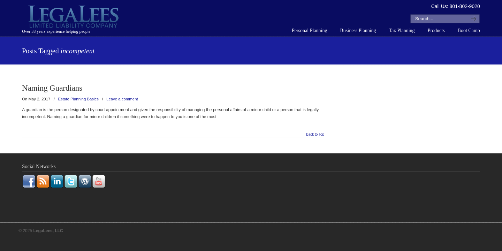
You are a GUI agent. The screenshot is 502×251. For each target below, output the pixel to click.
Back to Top (315, 134)
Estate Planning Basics (78, 99)
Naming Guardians (52, 88)
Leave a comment (122, 99)
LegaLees (74, 17)
